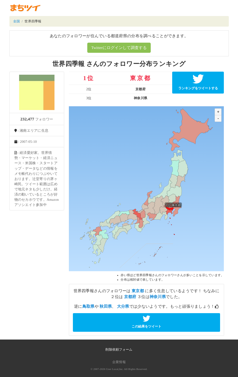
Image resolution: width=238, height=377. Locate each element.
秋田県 (106, 306)
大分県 (123, 306)
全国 (16, 21)
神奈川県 (158, 297)
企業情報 (119, 362)
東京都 (138, 291)
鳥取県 (88, 306)
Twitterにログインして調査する (119, 47)
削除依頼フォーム (118, 349)
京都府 (130, 297)
